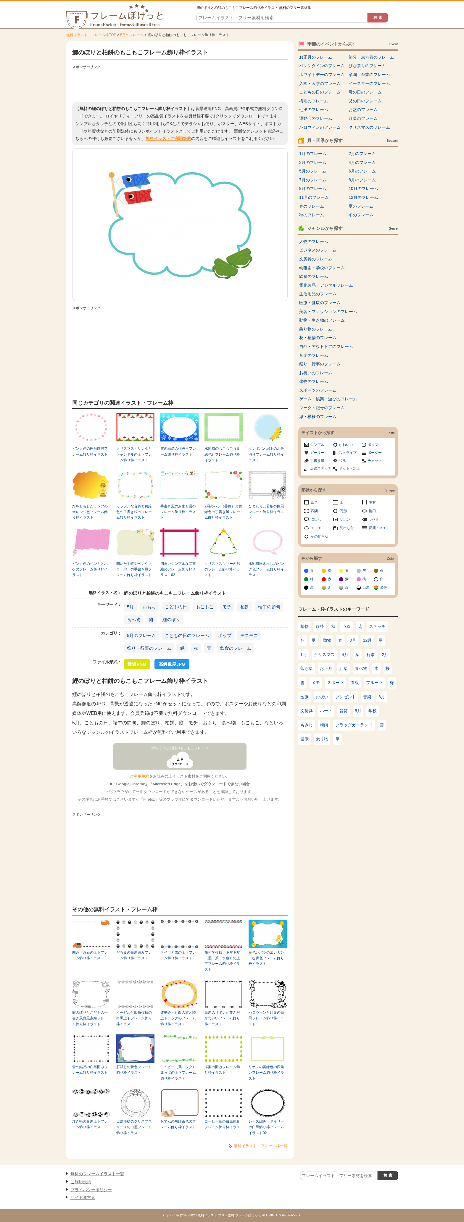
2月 (385, 654)
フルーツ (374, 682)
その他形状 (319, 536)
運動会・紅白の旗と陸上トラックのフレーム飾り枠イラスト (178, 1018)
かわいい (346, 445)
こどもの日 (176, 606)
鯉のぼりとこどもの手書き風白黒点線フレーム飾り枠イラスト (90, 1018)
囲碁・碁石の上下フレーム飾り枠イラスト (90, 955)
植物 (304, 626)
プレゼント (345, 696)
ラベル (374, 519)
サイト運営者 (82, 1197)
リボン (345, 519)
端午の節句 (269, 606)
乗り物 (322, 738)
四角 (314, 502)
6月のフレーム (362, 171)
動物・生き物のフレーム (322, 320)
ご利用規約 (139, 776)
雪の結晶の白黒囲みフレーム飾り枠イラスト (90, 1070)
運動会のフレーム (315, 118)
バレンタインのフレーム (322, 65)
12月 (367, 640)
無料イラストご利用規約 (168, 138)
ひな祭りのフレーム (367, 65)
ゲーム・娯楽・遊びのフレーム (328, 398)
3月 (352, 640)
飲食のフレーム (235, 648)
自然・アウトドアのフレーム (326, 346)
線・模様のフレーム (317, 416)
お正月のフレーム (315, 57)
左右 (372, 502)
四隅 (314, 511)
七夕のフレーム (313, 109)
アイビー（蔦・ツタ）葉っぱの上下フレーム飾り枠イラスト (178, 1073)
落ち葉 (306, 668)
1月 (303, 654)
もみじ (306, 725)
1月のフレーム (312, 153)
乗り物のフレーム (315, 329)
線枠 (320, 626)
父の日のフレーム (365, 101)
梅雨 (324, 725)
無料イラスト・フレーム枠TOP (91, 35)
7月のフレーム (312, 180)
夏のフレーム (361, 206)
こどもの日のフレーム (187, 635)
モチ (227, 606)
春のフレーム (311, 206)
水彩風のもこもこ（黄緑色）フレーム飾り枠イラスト (222, 454)
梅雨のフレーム (313, 101)
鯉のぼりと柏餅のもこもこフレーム (180, 748)
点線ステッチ (320, 468)
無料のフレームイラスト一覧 (97, 1173)
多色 (383, 588)
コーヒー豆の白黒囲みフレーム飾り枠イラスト (222, 1127)
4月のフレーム (362, 162)
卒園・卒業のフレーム (369, 74)
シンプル (317, 445)
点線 (346, 626)
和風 (342, 461)
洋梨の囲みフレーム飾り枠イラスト (222, 1070)
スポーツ (335, 682)
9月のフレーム (312, 188)
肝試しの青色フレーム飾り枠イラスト (134, 1070)
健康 (304, 738)
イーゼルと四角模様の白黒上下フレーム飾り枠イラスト (134, 1018)
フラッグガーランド (354, 725)
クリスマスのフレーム (369, 127)
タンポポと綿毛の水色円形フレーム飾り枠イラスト (266, 454)
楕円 (372, 511)
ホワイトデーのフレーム (322, 74)
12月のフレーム (363, 197)
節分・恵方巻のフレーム (371, 57)
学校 (372, 710)
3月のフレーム (312, 162)
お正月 (326, 668)
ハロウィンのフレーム (320, 127)
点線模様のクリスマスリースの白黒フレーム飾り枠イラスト (134, 1127)
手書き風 (317, 461)
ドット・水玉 (349, 468)
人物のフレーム (313, 241)
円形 (343, 511)
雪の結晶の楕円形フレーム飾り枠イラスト (178, 451)
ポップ (224, 635)
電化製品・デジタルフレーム (326, 285)
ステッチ (377, 626)
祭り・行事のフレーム (149, 648)
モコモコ (249, 635)
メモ (316, 682)
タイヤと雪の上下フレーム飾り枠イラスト (178, 955)
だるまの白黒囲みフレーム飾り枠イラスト (134, 955)
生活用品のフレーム (317, 293)
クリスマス (324, 654)
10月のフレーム (363, 188)
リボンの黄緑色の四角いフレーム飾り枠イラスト (266, 1073)
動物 (327, 640)
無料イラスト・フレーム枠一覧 (261, 1146)
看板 (355, 682)
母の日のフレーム (365, 92)
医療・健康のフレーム (320, 302)
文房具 (306, 710)
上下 (343, 502)
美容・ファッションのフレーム (328, 311)
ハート (326, 710)
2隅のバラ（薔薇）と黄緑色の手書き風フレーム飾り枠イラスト (223, 512)
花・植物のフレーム (317, 337)
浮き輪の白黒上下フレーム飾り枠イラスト (90, 1124)
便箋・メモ (377, 528)
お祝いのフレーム (315, 372)
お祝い (322, 696)
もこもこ (205, 606)
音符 (343, 710)
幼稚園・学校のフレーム (322, 267)
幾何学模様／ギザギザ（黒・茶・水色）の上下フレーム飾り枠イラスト (222, 961)
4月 (345, 654)
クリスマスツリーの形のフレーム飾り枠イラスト (222, 569)
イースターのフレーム (369, 83)
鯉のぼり (171, 619)
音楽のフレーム (313, 355)
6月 (381, 696)
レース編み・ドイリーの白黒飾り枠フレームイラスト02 (266, 1127)
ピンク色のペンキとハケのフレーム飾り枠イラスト (90, 569)
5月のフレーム (132, 35)
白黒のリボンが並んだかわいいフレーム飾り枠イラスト (222, 1018)
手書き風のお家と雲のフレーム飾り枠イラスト (178, 512)
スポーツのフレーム (317, 390)
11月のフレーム (314, 197)
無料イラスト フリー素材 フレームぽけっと (229, 1215)
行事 (371, 654)
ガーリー (317, 453)
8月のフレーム (362, 180)
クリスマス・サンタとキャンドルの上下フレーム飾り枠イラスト (134, 454)
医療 (304, 696)
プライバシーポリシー (91, 1189)
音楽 (367, 696)
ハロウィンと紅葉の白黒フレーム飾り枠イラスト (266, 1018)
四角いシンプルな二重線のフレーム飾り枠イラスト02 (178, 569)
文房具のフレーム (315, 259)
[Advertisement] (180, 84)
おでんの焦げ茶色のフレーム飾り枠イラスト (178, 1124)
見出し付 (347, 528)
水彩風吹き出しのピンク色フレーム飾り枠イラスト (266, 569)
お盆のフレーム (363, 109)
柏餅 (244, 606)
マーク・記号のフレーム (322, 407)
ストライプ (348, 453)
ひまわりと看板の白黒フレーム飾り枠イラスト (266, 512)
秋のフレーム (311, 214)
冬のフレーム (361, 214)
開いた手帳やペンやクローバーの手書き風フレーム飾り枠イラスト (134, 569)
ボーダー (375, 453)
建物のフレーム (313, 381)
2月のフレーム (362, 153)
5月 (130, 606)
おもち (149, 606)
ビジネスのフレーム (317, 250)
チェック (375, 461)
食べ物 (133, 619)
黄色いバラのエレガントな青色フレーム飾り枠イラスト (266, 958)
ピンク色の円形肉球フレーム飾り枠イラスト (90, 451)
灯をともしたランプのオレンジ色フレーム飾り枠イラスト (90, 512)
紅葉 (343, 668)
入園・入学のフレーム (320, 83)
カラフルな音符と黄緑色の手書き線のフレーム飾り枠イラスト (134, 512)
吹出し (316, 519)
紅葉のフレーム (363, 118)
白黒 (366, 588)
